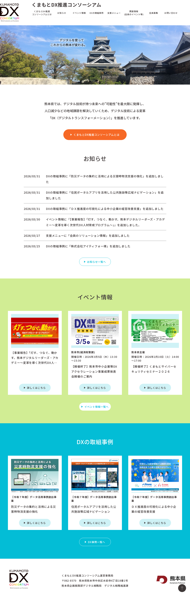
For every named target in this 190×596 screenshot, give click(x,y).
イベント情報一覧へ (96, 407)
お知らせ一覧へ (96, 262)
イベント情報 (79, 12)
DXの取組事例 (97, 12)
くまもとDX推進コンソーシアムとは (42, 13)
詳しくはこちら (36, 388)
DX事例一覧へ (96, 542)
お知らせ (61, 12)
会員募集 (153, 12)
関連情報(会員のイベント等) (134, 13)
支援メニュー (113, 12)
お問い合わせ (170, 12)
